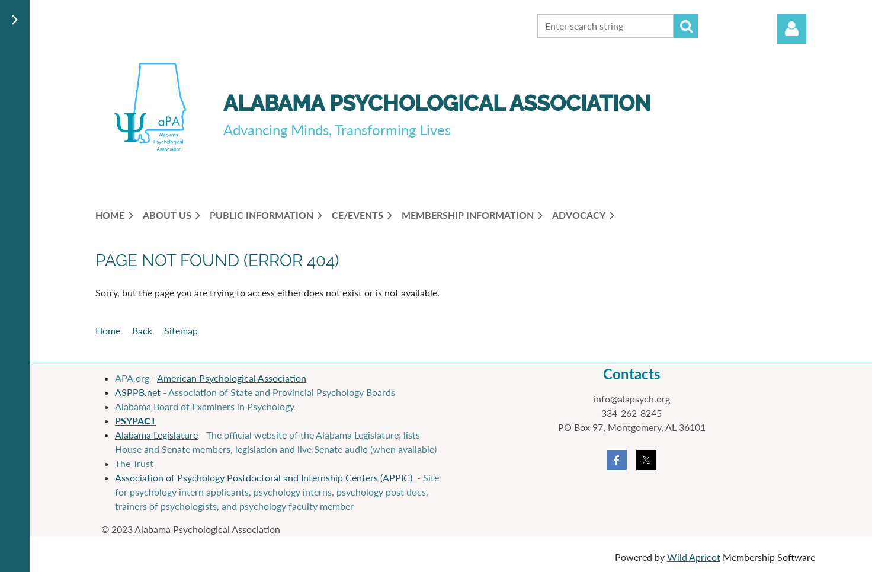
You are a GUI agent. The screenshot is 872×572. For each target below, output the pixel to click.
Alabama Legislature (156, 434)
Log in (791, 29)
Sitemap (181, 330)
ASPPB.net (138, 392)
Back (142, 330)
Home (107, 330)
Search (686, 26)
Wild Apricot (693, 557)
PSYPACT (135, 420)
